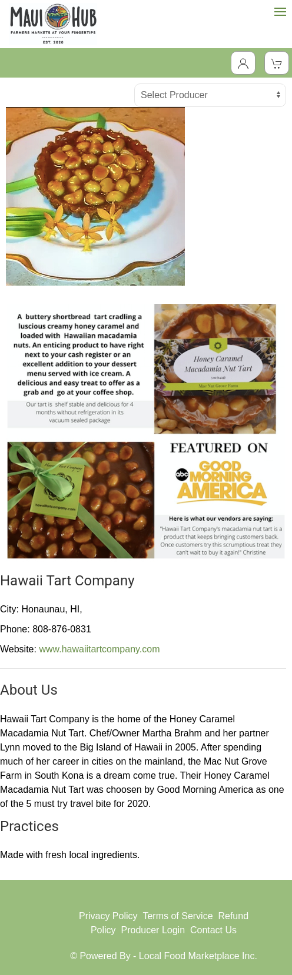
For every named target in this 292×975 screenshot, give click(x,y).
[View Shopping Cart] (276, 63)
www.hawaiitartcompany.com (99, 649)
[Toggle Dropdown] (243, 63)
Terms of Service (177, 916)
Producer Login (153, 930)
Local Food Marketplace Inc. (198, 956)
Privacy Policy (108, 916)
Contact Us (213, 930)
